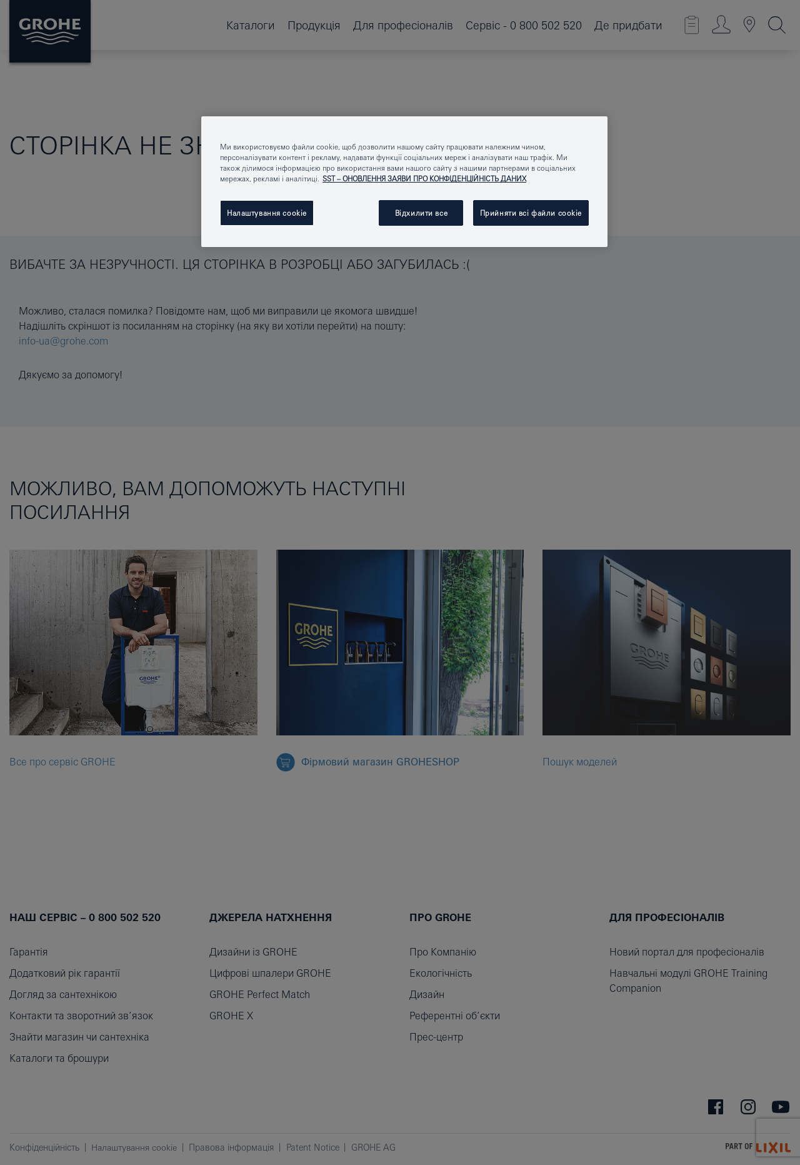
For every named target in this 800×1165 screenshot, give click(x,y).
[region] (404, 181)
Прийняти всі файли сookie (531, 213)
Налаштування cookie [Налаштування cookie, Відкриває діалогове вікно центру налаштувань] (267, 213)
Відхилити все (421, 213)
